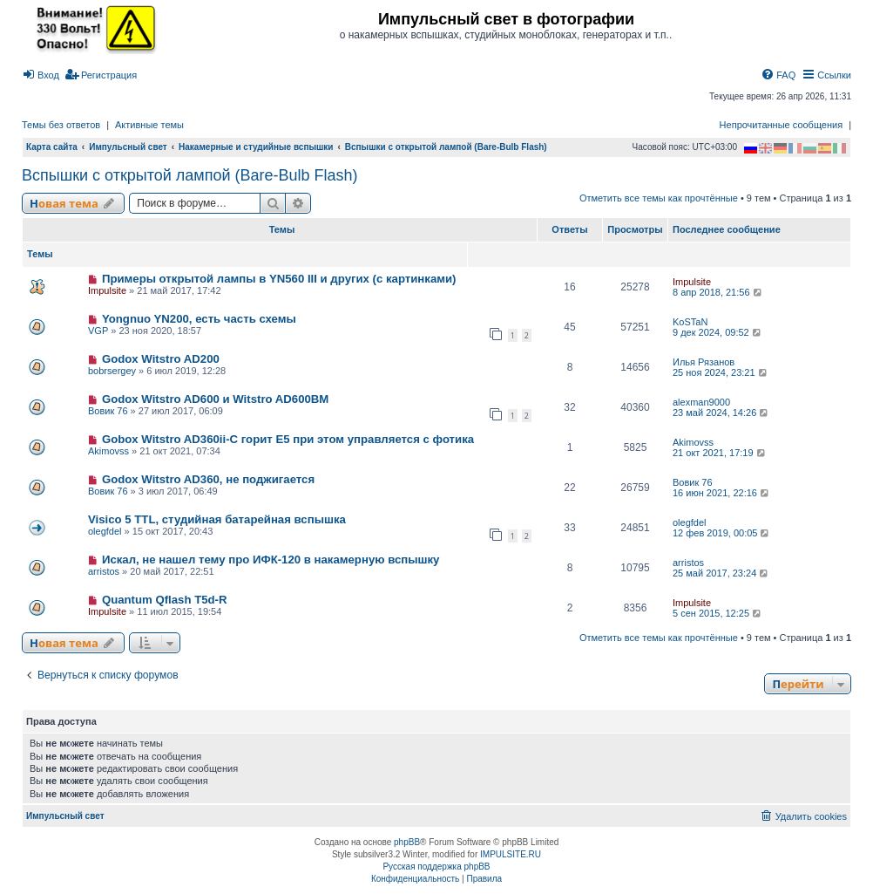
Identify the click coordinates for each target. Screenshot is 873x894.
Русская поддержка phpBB (436, 866)
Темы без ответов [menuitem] (61, 124)
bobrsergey (112, 370)
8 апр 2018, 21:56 (718, 292)
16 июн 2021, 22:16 (722, 493)
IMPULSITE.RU (510, 854)
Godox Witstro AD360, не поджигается (208, 479)
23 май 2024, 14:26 (721, 412)
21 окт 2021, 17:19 (720, 452)
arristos (103, 571)
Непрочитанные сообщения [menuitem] (781, 124)
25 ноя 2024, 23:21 (721, 372)
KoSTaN (690, 322)
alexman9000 (701, 402)
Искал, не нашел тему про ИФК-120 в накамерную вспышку (271, 559)
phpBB (407, 842)
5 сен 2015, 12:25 (718, 613)
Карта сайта (52, 147)
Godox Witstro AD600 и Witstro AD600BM (215, 399)
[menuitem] (40, 75)
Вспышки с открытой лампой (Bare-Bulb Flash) (190, 175)
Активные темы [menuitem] (149, 124)
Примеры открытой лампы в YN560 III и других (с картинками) (279, 278)
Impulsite (107, 290)
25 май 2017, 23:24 (721, 573)
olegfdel (105, 531)
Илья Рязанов (703, 362)
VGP (98, 330)
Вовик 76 (108, 411)
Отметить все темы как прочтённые (658, 198)
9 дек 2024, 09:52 (718, 332)
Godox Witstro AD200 (161, 358)
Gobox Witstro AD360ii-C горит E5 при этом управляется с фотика (288, 439)
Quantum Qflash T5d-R (164, 599)
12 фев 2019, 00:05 (722, 533)
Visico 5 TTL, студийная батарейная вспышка (217, 519)
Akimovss (108, 451)
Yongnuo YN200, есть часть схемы (199, 318)
